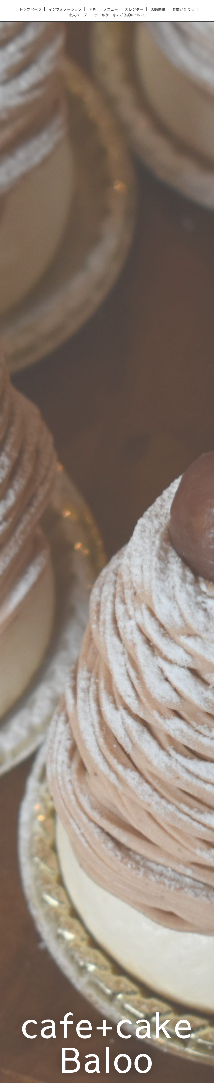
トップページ (30, 9)
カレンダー (134, 9)
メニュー (110, 9)
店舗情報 (157, 9)
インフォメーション (65, 9)
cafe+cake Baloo (107, 1041)
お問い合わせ (183, 9)
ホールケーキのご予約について (119, 15)
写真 (92, 9)
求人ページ (78, 15)
